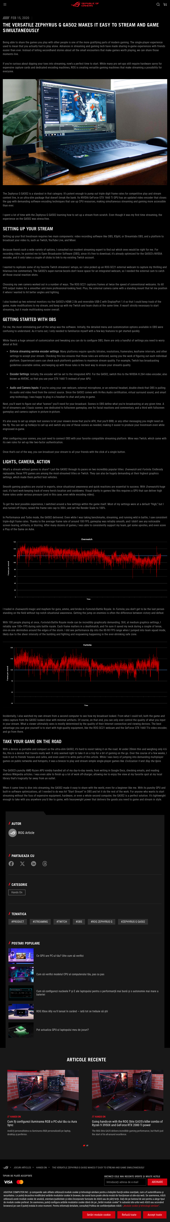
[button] (5, 4)
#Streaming (40, 921)
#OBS (79, 921)
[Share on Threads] (45, 863)
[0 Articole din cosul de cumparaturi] (165, 4)
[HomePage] (5, 1168)
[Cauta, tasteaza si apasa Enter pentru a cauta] (158, 4)
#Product (17, 921)
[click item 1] (87, 1145)
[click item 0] (84, 1145)
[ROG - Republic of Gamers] (85, 4)
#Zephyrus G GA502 (133, 921)
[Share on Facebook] (11, 863)
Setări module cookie (99, 1214)
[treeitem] (43, 1103)
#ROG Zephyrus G (101, 921)
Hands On (16, 892)
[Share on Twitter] (22, 863)
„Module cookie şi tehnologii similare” (141, 1205)
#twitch (61, 921)
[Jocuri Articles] (22, 1167)
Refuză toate (129, 1214)
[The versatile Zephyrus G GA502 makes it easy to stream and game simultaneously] (98, 1167)
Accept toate (155, 1214)
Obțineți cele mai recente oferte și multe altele (132, 1176)
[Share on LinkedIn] (33, 863)
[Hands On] (41, 1167)
